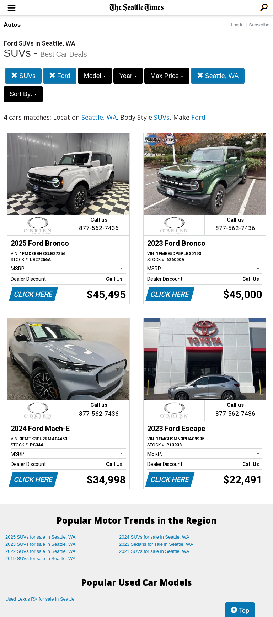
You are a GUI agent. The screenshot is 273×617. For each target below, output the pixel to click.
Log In (237, 24)
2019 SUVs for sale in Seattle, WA (40, 558)
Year (128, 75)
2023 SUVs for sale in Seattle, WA (40, 544)
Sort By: (23, 94)
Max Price (166, 75)
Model (95, 75)
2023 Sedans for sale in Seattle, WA (156, 544)
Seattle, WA (218, 75)
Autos (12, 24)
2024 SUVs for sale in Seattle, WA (154, 537)
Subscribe (259, 24)
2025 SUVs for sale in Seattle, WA (40, 537)
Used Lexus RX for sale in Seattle (39, 599)
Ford (59, 75)
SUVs (23, 75)
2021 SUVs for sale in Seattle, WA (154, 551)
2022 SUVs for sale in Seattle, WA (40, 551)
